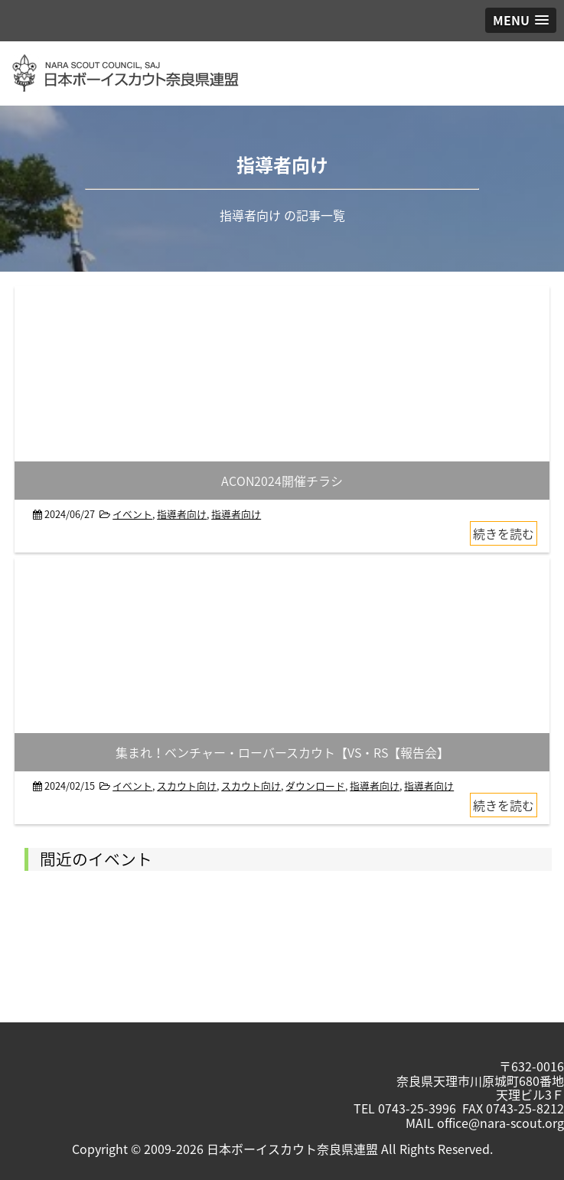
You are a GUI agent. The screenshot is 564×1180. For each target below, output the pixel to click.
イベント (132, 514)
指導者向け (182, 514)
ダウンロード (315, 785)
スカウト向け (187, 785)
